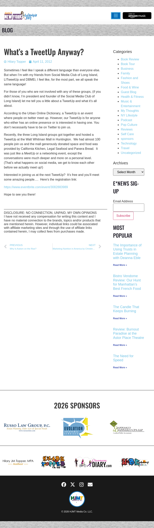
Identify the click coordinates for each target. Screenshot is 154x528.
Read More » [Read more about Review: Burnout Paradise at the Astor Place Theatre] (120, 345)
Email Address (123, 201)
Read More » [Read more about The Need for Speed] (120, 367)
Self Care (127, 134)
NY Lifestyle (129, 115)
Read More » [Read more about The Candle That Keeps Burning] (120, 318)
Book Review (130, 59)
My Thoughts (130, 110)
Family (125, 73)
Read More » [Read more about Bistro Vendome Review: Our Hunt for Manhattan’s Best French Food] (120, 296)
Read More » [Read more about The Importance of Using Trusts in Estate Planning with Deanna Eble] (120, 265)
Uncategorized (131, 152)
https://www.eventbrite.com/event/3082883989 (36, 187)
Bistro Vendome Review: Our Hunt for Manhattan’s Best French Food (127, 282)
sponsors (127, 138)
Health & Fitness (132, 96)
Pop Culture (129, 124)
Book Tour (128, 64)
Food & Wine (130, 87)
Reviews (127, 129)
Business (127, 68)
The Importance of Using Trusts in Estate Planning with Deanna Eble (127, 251)
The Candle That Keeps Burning (126, 309)
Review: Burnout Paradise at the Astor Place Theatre (128, 333)
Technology (129, 143)
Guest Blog (128, 92)
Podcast (126, 120)
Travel (125, 148)
